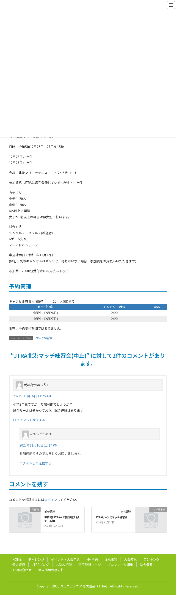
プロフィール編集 (120, 564)
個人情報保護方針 (51, 570)
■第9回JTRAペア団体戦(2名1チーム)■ (61, 519)
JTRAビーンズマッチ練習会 (111, 517)
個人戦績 (18, 564)
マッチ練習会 (44, 338)
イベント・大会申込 (65, 559)
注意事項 (110, 559)
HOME (17, 559)
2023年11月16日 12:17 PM (38, 445)
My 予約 (92, 559)
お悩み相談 (64, 564)
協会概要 (146, 564)
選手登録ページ (89, 564)
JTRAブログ (40, 564)
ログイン (50, 499)
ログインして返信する (29, 419)
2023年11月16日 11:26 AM (32, 396)
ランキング (151, 559)
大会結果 (130, 559)
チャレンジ (36, 559)
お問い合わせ (22, 570)
